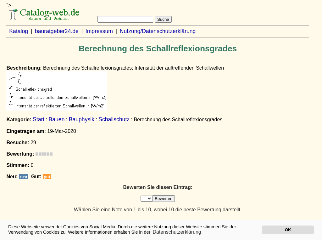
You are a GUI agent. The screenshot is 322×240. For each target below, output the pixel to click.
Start (38, 119)
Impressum (99, 31)
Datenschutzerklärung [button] (177, 232)
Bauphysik (81, 119)
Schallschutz (114, 119)
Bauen (57, 119)
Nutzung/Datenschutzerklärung (158, 31)
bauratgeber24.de (57, 31)
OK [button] (288, 229)
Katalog (18, 31)
